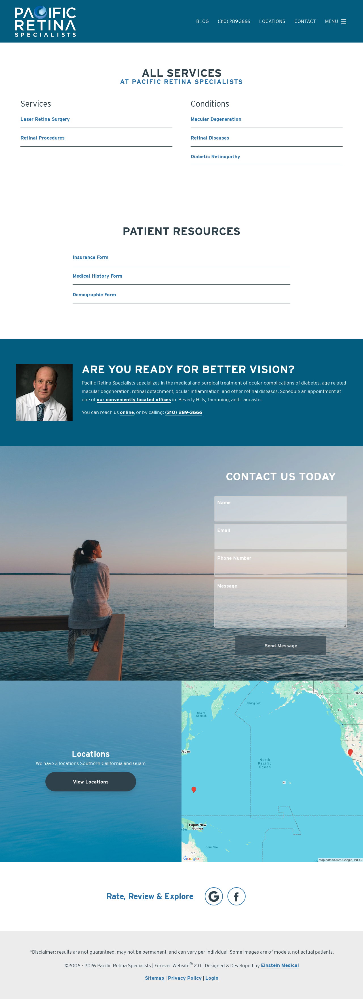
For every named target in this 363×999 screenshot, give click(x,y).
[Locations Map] (272, 771)
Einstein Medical (280, 965)
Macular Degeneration (216, 119)
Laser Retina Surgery (45, 119)
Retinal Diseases (210, 138)
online (127, 412)
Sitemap (154, 978)
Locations (272, 21)
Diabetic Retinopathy (215, 156)
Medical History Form (97, 276)
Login (211, 978)
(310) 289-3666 (234, 21)
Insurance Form (90, 257)
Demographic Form (94, 294)
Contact (305, 21)
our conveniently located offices (134, 399)
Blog (202, 21)
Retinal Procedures (42, 138)
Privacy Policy (185, 978)
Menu (337, 21)
